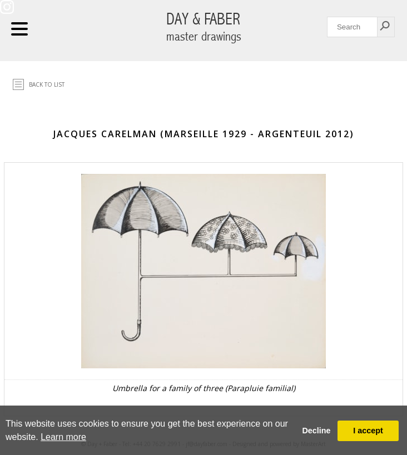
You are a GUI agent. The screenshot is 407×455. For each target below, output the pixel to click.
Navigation (19, 29)
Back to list (46, 84)
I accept (368, 430)
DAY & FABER (203, 27)
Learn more (63, 437)
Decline (316, 430)
